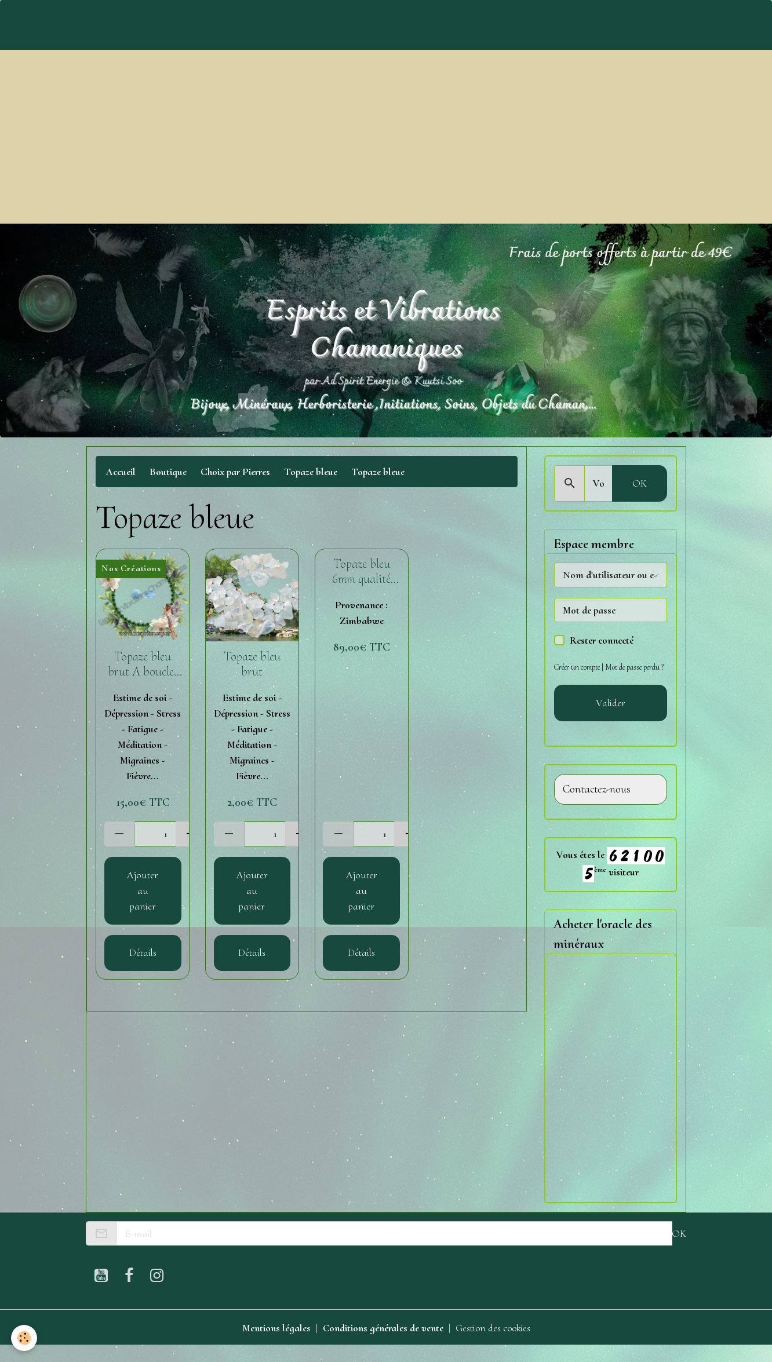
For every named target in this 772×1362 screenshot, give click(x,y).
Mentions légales (275, 1343)
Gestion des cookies (493, 1343)
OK (639, 483)
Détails (142, 952)
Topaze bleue (310, 471)
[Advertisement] (386, 137)
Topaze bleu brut (252, 664)
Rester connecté (601, 640)
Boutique (168, 471)
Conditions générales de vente (382, 1343)
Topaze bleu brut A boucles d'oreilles (143, 664)
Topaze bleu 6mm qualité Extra (361, 572)
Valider (610, 718)
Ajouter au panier (142, 890)
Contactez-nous (597, 805)
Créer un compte (578, 667)
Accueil (121, 471)
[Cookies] (25, 1338)
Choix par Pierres (235, 471)
